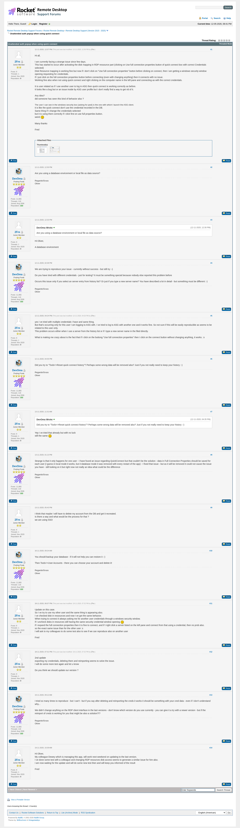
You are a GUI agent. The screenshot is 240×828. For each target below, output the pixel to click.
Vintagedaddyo (34, 820)
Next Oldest (15, 789)
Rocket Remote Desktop (54, 31)
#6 (211, 359)
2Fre (17, 61)
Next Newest (29, 789)
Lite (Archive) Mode (69, 813)
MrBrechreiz (21, 820)
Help (228, 18)
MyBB (20, 818)
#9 (211, 507)
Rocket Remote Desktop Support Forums (24, 31)
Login (34, 24)
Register (43, 24)
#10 (210, 551)
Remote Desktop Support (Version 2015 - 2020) (86, 31)
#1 (211, 49)
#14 (210, 748)
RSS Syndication (88, 813)
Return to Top (52, 813)
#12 (210, 652)
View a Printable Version (20, 800)
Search (217, 18)
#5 (211, 316)
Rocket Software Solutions (33, 813)
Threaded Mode (225, 44)
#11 (210, 603)
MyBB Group (39, 818)
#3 (211, 220)
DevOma (17, 178)
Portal (205, 18)
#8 (211, 455)
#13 (210, 695)
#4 (211, 263)
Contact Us (13, 813)
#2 (211, 167)
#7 (211, 412)
